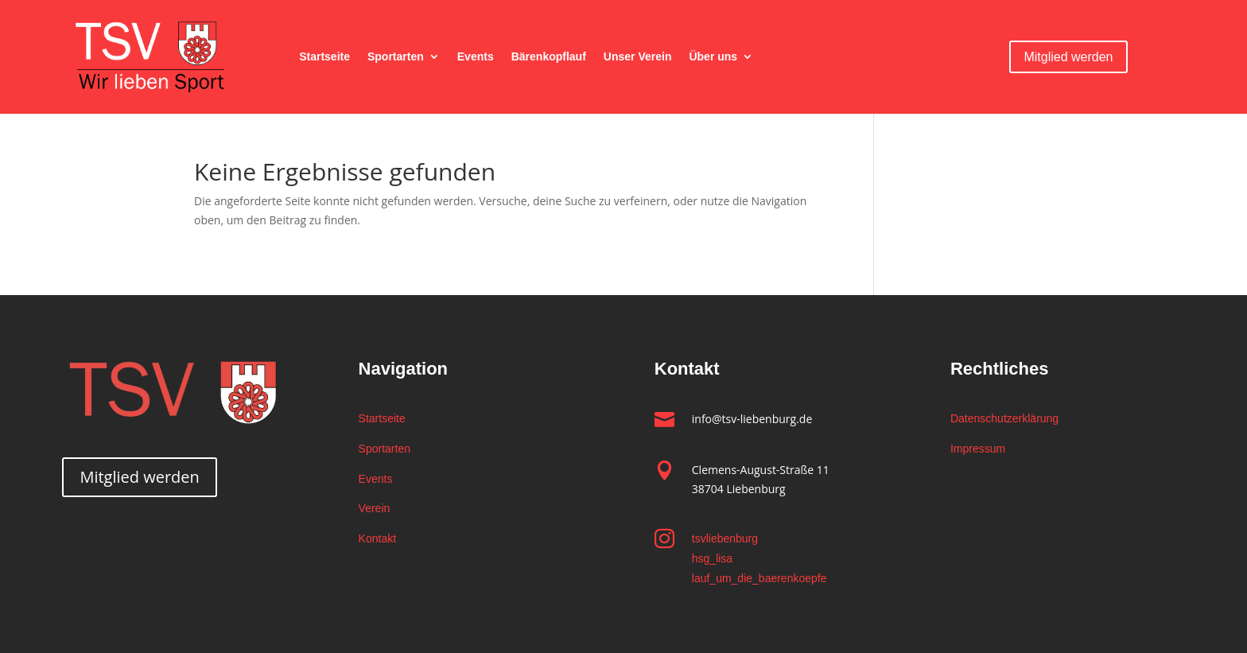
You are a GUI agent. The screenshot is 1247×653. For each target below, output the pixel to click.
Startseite (324, 57)
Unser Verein (638, 57)
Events (475, 57)
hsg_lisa (712, 558)
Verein (374, 508)
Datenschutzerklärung (1004, 418)
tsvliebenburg (725, 538)
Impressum (977, 448)
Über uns (713, 57)
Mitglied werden (1068, 57)
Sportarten (395, 57)
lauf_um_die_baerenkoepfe (759, 578)
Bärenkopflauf (548, 57)
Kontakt (377, 538)
